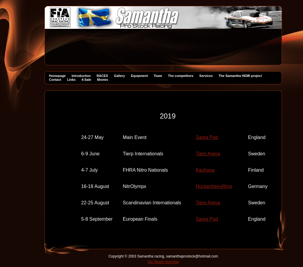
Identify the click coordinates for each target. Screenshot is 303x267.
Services (206, 76)
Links (71, 79)
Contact (55, 79)
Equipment (139, 76)
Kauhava (205, 170)
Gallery (119, 76)
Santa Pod (207, 137)
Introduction (81, 76)
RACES (102, 76)
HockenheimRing (214, 186)
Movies (102, 79)
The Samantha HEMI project (240, 76)
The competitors (180, 76)
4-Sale (86, 79)
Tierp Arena (208, 153)
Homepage (57, 76)
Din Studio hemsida (163, 262)
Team (158, 76)
